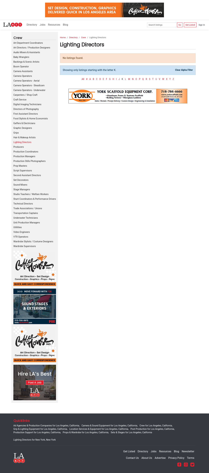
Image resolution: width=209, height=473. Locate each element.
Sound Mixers (20, 184)
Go (179, 25)
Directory (32, 24)
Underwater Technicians (25, 218)
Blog (65, 24)
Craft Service (19, 99)
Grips (16, 132)
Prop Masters (20, 166)
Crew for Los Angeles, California (156, 425)
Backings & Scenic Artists (26, 61)
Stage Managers (21, 189)
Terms (190, 457)
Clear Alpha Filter (184, 70)
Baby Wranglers (21, 57)
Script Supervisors (22, 170)
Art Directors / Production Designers (31, 47)
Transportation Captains (25, 213)
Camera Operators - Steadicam (29, 85)
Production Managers (24, 156)
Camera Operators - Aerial (26, 80)
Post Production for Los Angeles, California (152, 429)
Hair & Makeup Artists (24, 137)
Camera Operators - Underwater (29, 90)
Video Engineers (21, 232)
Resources (54, 24)
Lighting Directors (22, 142)
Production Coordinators (25, 151)
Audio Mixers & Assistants (26, 52)
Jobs (42, 24)
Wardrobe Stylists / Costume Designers (33, 241)
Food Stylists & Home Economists (30, 118)
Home (63, 37)
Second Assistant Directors (27, 175)
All (83, 79)
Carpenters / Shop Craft (25, 95)
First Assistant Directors (25, 114)
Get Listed (190, 25)
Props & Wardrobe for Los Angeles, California (85, 432)
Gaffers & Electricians (24, 123)
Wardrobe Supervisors (24, 246)
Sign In (202, 25)
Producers (18, 147)
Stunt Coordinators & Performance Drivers (34, 199)
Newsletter (188, 451)
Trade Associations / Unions (27, 208)
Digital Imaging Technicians (27, 104)
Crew (83, 37)
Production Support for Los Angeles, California (36, 432)
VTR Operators (20, 236)
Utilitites (17, 227)
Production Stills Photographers (29, 161)
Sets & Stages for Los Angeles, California (131, 432)
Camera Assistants (23, 71)
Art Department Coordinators (28, 43)
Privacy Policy (176, 457)
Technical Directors (23, 203)
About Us (146, 457)
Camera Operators (22, 76)
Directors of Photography (26, 109)
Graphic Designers (22, 128)
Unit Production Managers (26, 222)
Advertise (160, 457)
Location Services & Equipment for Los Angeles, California (98, 429)
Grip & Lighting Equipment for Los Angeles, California (40, 429)
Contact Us (132, 457)
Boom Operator (21, 66)
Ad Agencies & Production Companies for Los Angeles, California (46, 425)
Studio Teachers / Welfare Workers (30, 194)
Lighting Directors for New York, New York (34, 439)
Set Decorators (20, 180)
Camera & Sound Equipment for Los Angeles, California (109, 425)
